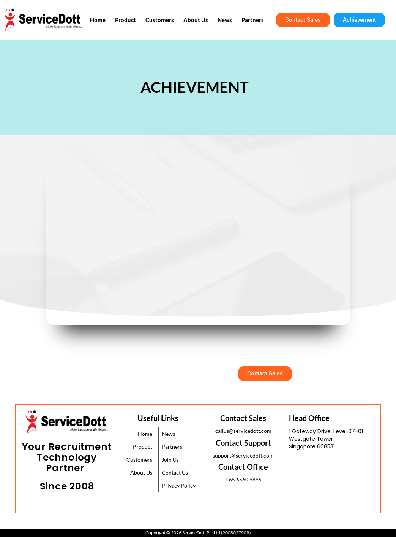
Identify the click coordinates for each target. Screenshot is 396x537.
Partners (251, 19)
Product (131, 19)
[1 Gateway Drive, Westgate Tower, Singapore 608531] (334, 484)
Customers (164, 19)
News (225, 19)
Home (106, 19)
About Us (198, 19)
